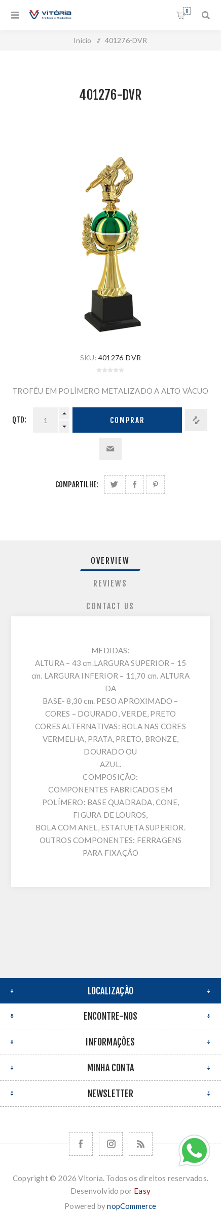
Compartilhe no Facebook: (134, 484)
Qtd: (19, 420)
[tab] (110, 561)
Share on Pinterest (155, 484)
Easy (142, 1190)
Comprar (127, 420)
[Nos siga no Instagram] (111, 1144)
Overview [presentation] (110, 561)
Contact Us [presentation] (110, 606)
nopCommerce (131, 1205)
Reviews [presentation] (110, 583)
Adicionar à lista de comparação (196, 420)
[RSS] (141, 1144)
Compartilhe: (76, 484)
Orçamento (187, 11)
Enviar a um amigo (110, 449)
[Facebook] (81, 1144)
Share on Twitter (113, 484)
